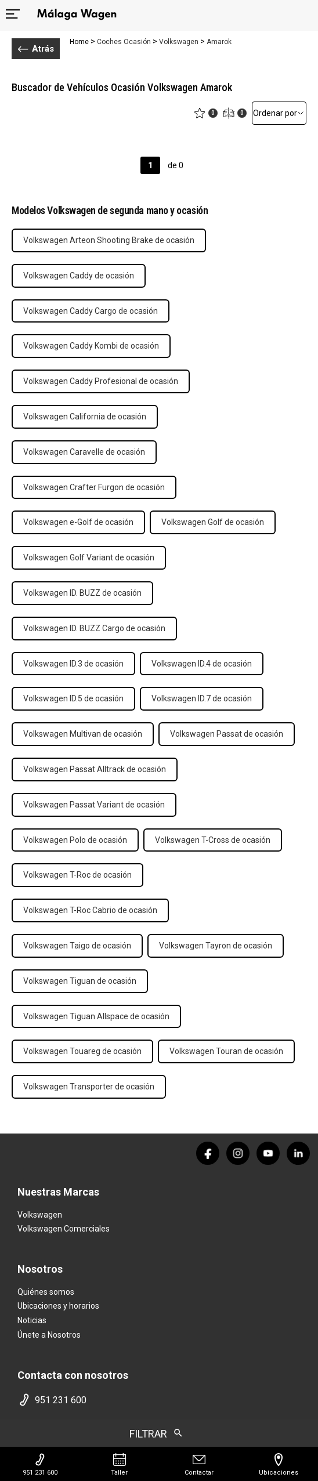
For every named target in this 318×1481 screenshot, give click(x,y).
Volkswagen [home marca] (39, 1214)
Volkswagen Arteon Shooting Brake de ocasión (108, 240)
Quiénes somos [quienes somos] (45, 1292)
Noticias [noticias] (31, 1320)
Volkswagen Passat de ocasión (226, 733)
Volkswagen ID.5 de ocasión (73, 698)
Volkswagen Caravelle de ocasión (84, 452)
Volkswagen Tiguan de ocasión (79, 981)
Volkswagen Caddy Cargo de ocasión (90, 311)
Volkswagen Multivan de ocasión (82, 733)
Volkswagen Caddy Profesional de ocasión (100, 381)
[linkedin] (298, 1153)
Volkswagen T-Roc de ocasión (77, 874)
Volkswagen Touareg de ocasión (82, 1051)
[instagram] (238, 1153)
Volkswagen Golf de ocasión (212, 522)
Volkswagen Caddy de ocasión (78, 275)
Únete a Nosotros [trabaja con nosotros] (49, 1334)
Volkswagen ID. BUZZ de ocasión (82, 593)
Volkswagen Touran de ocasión (226, 1051)
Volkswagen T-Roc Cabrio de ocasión (90, 910)
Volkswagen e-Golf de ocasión (78, 522)
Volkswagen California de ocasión (84, 416)
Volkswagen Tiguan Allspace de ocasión (96, 1016)
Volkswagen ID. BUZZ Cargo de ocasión (94, 628)
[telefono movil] (159, 1400)
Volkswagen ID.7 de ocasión (201, 698)
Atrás (35, 49)
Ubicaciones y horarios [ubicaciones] (58, 1305)
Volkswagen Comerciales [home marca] (63, 1228)
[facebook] (207, 1153)
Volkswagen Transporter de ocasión (88, 1086)
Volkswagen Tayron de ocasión (215, 945)
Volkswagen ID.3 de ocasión (73, 663)
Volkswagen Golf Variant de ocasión (88, 557)
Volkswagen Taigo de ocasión (77, 945)
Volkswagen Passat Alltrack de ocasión (94, 769)
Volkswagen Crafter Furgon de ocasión (94, 487)
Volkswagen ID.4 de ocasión (201, 663)
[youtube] (268, 1153)
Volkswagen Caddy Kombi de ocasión (91, 345)
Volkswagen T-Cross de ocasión (212, 840)
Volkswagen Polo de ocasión (75, 840)
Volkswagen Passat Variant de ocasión (94, 804)
